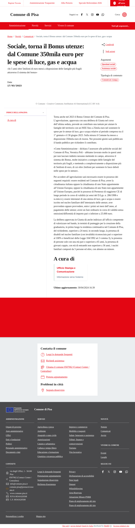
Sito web (65, 526)
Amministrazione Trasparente (42, 3)
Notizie (104, 427)
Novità (17, 36)
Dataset (72, 484)
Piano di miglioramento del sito (82, 501)
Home (10, 36)
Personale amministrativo (16, 448)
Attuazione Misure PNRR (80, 497)
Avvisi (103, 435)
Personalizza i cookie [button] (15, 516)
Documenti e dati (13, 452)
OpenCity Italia (87, 526)
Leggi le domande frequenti (49, 472)
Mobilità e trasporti (77, 431)
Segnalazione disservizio (47, 480)
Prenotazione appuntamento (49, 476)
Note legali (73, 480)
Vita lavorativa (75, 452)
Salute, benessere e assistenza (81, 435)
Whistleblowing (76, 488)
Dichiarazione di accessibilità (81, 476)
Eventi (103, 453)
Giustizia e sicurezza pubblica (50, 456)
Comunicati (27, 36)
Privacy (72, 472)
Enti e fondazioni (13, 439)
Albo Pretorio (67, 3)
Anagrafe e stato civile (46, 435)
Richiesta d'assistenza (46, 484)
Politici (9, 444)
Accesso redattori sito (121, 526)
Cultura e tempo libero (46, 448)
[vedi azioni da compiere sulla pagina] (108, 51)
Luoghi (104, 457)
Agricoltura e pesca (45, 427)
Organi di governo (13, 427)
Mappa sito (41, 516)
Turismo (72, 448)
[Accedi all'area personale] (119, 3)
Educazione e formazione (48, 452)
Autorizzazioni (43, 439)
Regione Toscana (14, 3)
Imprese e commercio (78, 427)
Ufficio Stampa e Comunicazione (66, 270)
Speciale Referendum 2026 (90, 3)
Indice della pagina (25, 113)
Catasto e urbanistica (46, 444)
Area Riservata (75, 493)
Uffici (8, 435)
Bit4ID (106, 526)
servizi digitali (76, 526)
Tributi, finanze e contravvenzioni (76, 441)
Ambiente (41, 431)
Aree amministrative (14, 431)
